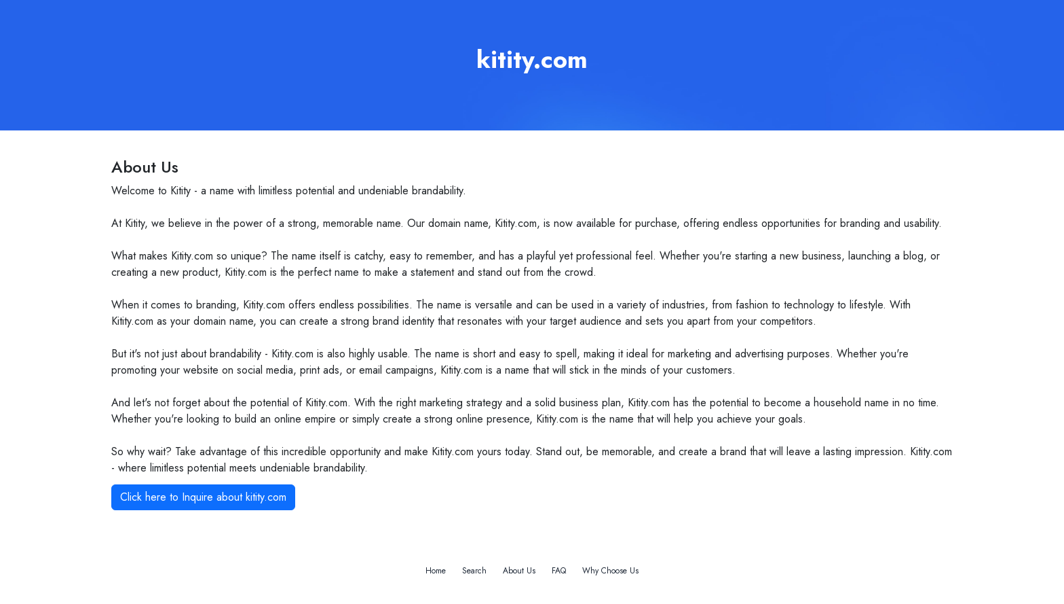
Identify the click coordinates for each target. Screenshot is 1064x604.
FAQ (559, 571)
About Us (519, 571)
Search (474, 571)
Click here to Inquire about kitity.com (203, 497)
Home (435, 571)
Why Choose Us (610, 571)
